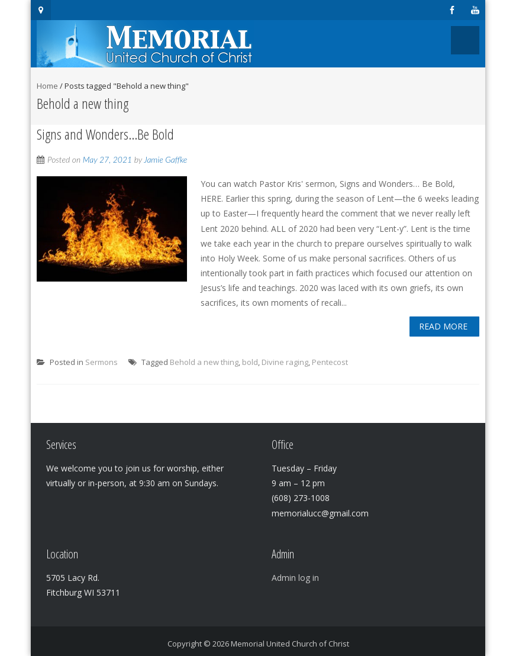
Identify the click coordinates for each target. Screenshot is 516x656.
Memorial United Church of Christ (290, 643)
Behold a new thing (204, 362)
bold (250, 362)
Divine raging (285, 362)
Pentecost (330, 362)
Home (47, 85)
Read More (443, 326)
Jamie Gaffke (165, 159)
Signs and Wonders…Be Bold (105, 134)
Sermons (101, 362)
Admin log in (295, 577)
